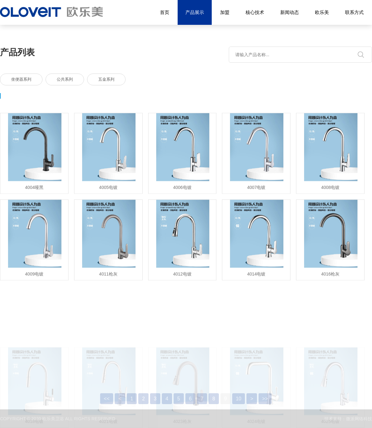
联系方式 (354, 12)
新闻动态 (289, 12)
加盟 (224, 12)
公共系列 (65, 79)
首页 (164, 12)
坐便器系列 (21, 79)
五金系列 (106, 79)
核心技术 (255, 12)
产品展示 (195, 12)
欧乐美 (322, 12)
